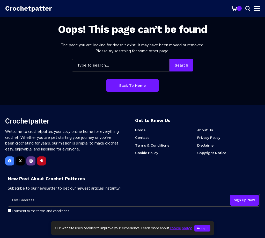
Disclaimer (206, 145)
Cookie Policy (146, 153)
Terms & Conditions (152, 145)
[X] (20, 160)
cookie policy (181, 228)
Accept (202, 228)
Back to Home (132, 85)
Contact (142, 137)
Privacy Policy (208, 137)
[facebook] (9, 160)
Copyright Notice (211, 153)
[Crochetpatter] (28, 8)
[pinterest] (41, 160)
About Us (205, 130)
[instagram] (30, 160)
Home (140, 130)
